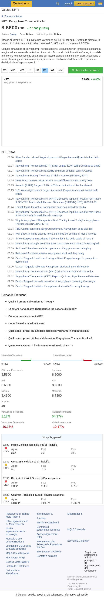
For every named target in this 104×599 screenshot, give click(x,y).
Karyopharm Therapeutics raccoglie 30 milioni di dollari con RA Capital (53, 170)
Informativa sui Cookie (49, 551)
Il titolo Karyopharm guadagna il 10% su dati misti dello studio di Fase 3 (54, 238)
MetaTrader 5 (74, 513)
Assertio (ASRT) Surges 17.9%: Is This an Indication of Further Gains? (53, 185)
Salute (13, 34)
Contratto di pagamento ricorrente (48, 528)
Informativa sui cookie (76, 594)
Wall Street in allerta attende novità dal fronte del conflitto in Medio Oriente (55, 233)
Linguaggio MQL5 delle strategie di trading (18, 547)
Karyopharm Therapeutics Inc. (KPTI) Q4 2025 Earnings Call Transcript (54, 271)
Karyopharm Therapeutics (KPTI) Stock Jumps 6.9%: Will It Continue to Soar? (57, 165)
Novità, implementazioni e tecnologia (16, 531)
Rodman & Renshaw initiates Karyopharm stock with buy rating (49, 253)
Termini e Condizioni (48, 522)
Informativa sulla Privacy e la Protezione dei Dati (49, 544)
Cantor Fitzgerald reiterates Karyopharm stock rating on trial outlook (52, 266)
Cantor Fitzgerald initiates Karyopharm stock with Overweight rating (52, 286)
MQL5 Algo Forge (15, 557)
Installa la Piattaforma (17, 566)
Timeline (41, 518)
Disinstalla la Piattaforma (13, 572)
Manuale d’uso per (15, 540)
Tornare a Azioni (13, 16)
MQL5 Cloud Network (17, 553)
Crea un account (85, 3)
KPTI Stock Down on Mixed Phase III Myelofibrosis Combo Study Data (53, 180)
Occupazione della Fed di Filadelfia (30, 461)
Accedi (68, 3)
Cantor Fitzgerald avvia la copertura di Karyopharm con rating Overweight (55, 281)
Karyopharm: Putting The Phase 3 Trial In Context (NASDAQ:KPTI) (51, 175)
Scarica (17, 561)
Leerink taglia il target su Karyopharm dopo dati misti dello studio (50, 207)
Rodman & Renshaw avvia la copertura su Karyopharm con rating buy (53, 248)
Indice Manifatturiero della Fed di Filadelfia (34, 444)
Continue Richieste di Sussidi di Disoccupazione (37, 494)
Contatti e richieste (47, 556)
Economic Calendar (78, 540)
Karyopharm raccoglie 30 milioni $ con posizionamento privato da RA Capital (57, 243)
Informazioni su (45, 513)
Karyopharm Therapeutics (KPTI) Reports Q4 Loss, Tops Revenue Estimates (57, 276)
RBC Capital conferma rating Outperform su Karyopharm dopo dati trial (54, 228)
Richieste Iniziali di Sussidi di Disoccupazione (36, 478)
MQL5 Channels (76, 529)
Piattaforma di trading (17, 515)
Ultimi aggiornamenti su (17, 522)
